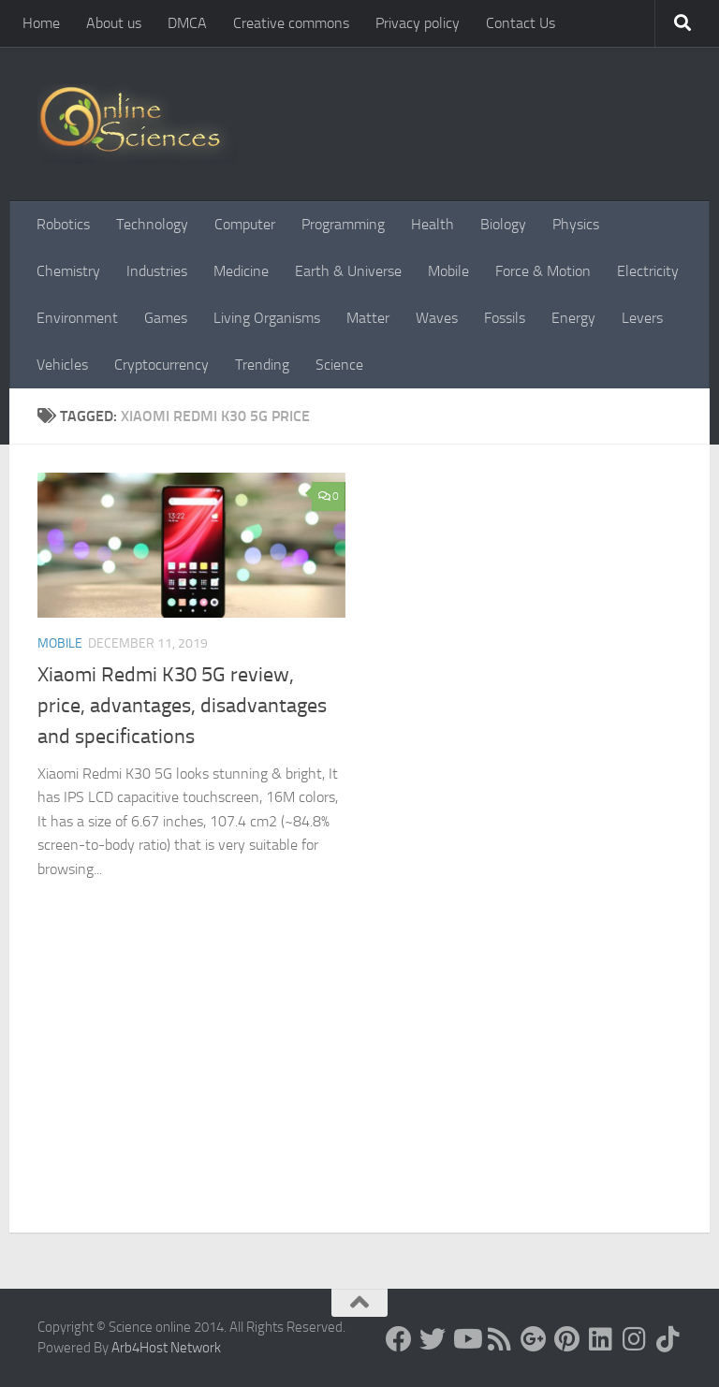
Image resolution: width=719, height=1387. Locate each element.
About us (113, 23)
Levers (642, 318)
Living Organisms (266, 318)
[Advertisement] (359, 1092)
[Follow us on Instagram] (635, 1339)
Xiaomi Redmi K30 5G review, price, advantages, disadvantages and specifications (182, 706)
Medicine (241, 271)
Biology (503, 224)
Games (165, 318)
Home (41, 23)
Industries (156, 271)
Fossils (504, 318)
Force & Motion (543, 271)
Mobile (448, 271)
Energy (573, 318)
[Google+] (534, 1339)
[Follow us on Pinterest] (567, 1339)
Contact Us (520, 23)
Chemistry (68, 271)
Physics (575, 224)
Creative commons (291, 23)
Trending (262, 364)
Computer (244, 224)
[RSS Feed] (500, 1339)
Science (339, 364)
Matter (367, 318)
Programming (343, 224)
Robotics (63, 224)
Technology (152, 224)
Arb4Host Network (166, 1347)
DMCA (187, 23)
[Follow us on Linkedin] (601, 1339)
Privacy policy (417, 23)
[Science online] (399, 1339)
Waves (437, 318)
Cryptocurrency (161, 364)
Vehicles (62, 364)
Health (432, 224)
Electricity (648, 271)
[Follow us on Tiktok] (668, 1339)
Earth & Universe (348, 271)
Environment (77, 318)
